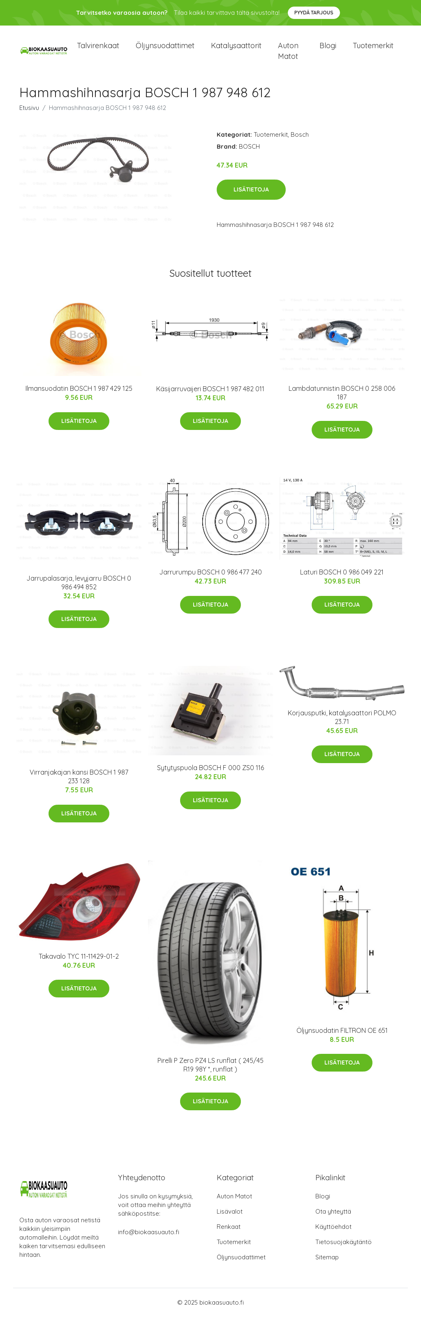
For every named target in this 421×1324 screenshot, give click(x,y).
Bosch (300, 141)
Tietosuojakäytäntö (343, 1249)
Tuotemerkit (373, 49)
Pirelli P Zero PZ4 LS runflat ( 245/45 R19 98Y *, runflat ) (210, 1071)
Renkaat (229, 1234)
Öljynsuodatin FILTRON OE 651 (342, 1037)
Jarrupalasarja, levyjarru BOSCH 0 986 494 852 (78, 589)
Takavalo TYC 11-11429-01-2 (79, 963)
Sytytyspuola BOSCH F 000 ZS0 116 (210, 775)
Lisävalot (230, 1219)
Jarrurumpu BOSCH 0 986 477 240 (210, 579)
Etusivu (29, 115)
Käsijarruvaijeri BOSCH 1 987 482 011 (210, 396)
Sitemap (327, 1264)
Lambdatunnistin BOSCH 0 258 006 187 (342, 399)
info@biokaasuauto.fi (148, 1239)
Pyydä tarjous (313, 12)
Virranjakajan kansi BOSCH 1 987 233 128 (79, 783)
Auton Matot (234, 1203)
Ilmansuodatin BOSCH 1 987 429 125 (78, 395)
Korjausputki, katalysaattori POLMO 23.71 (342, 724)
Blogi (327, 49)
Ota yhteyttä (333, 1219)
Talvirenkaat (98, 49)
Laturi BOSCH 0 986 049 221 (342, 579)
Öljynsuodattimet (165, 49)
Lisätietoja (251, 197)
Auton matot (288, 54)
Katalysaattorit (236, 49)
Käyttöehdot (333, 1234)
